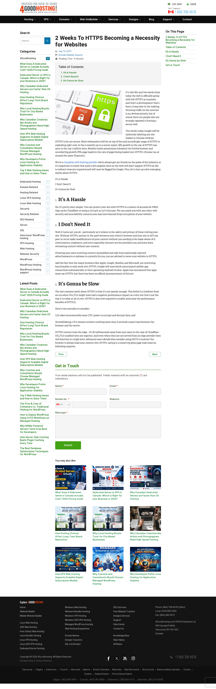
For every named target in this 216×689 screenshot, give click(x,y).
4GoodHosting (28, 58)
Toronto (64, 675)
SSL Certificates (73, 649)
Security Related (29, 214)
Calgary (39, 675)
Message (61, 413)
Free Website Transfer (124, 617)
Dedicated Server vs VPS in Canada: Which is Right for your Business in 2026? (35, 78)
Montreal (75, 675)
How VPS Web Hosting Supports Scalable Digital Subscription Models (34, 137)
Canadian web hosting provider (81, 162)
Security (24, 209)
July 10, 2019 (64, 51)
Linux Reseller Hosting (30, 641)
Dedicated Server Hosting (32, 653)
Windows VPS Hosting (75, 621)
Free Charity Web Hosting (32, 636)
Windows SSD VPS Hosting (78, 625)
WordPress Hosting (30, 265)
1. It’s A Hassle (69, 73)
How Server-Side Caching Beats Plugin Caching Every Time (34, 440)
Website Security (29, 254)
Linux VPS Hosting (30, 198)
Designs (133, 19)
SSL (22, 230)
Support (167, 19)
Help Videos (119, 645)
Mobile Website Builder (31, 621)
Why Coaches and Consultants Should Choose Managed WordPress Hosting (31, 149)
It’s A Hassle (172, 52)
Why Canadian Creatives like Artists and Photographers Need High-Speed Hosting (35, 124)
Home (23, 612)
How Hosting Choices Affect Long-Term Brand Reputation (34, 100)
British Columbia (101, 675)
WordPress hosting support (30, 271)
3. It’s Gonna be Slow (72, 81)
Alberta (86, 675)
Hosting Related (29, 192)
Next (155, 354)
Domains (64, 19)
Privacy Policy (26, 666)
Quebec (88, 679)
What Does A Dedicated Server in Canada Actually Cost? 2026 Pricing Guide (34, 67)
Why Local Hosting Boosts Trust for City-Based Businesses (34, 112)
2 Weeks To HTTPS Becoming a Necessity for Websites (180, 40)
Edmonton (51, 675)
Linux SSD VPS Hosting (31, 649)
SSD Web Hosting (28, 632)
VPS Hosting (27, 243)
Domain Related (29, 187)
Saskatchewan (102, 679)
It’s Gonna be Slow (176, 61)
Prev (61, 354)
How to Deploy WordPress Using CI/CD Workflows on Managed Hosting (34, 418)
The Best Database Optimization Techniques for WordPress (34, 451)
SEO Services (119, 612)
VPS (46, 19)
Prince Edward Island (122, 679)
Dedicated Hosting (30, 182)
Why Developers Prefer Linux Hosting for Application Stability (33, 162)
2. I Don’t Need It (70, 77)
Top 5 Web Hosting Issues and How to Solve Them (34, 172)
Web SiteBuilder (89, 19)
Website (114, 400)
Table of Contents (176, 47)
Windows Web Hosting (75, 612)
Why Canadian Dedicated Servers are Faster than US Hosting (35, 89)
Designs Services (121, 621)
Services (113, 19)
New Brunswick (132, 675)
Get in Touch (173, 65)
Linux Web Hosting (30, 203)
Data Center (119, 629)
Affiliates (117, 649)
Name (59, 386)
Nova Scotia (148, 675)
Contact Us (118, 634)
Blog (151, 19)
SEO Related (27, 219)
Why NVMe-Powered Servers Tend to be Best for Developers (33, 429)
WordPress (26, 259)
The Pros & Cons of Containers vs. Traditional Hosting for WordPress (34, 407)
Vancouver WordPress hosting (32, 237)
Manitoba (116, 675)
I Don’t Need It (173, 56)
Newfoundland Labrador (168, 675)
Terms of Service (43, 666)
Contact (187, 19)
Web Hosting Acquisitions (77, 634)
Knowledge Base (121, 641)
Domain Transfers (73, 645)
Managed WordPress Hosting (79, 629)
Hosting (28, 19)
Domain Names (72, 641)
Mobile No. (62, 400)
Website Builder (27, 617)
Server (23, 225)
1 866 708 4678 (185, 11)
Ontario (187, 675)
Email (114, 386)
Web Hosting (27, 249)
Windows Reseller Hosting (77, 617)
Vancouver (27, 675)
